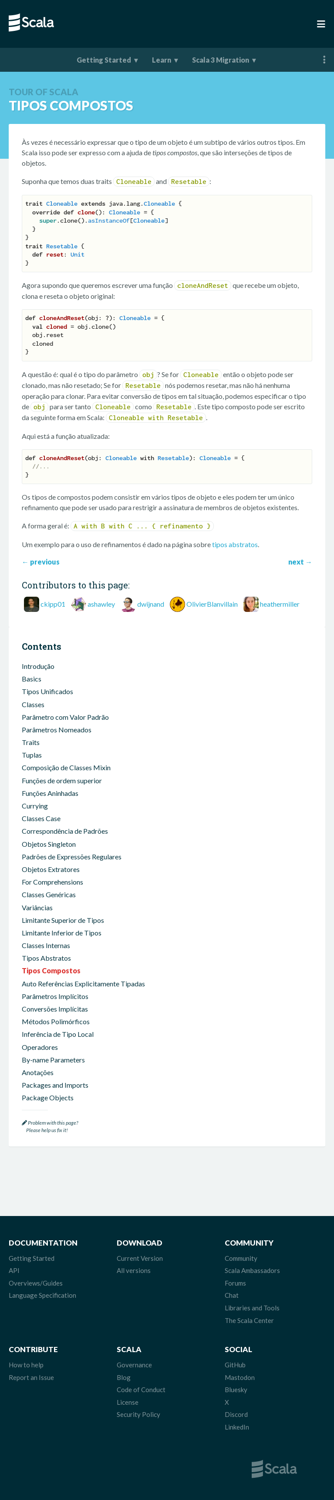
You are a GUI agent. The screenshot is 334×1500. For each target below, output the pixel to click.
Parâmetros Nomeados (56, 729)
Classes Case (41, 818)
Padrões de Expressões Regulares (71, 856)
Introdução (38, 666)
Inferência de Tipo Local (58, 1034)
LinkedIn (237, 1427)
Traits (31, 742)
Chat (232, 1295)
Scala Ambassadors (252, 1270)
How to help (26, 1365)
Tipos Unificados (47, 691)
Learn (161, 60)
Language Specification (42, 1295)
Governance (134, 1365)
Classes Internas (46, 945)
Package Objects (48, 1097)
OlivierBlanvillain (212, 604)
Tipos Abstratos (46, 958)
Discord (236, 1414)
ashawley (101, 604)
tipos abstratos (235, 544)
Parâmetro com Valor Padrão (65, 717)
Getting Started (104, 60)
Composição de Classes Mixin (66, 767)
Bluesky (236, 1389)
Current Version (140, 1258)
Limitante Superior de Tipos (63, 920)
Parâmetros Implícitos (55, 996)
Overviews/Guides (36, 1283)
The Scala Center (249, 1320)
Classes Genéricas (49, 894)
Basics (31, 679)
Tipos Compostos (51, 970)
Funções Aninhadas (50, 793)
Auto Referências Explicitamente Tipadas (83, 983)
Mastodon (240, 1377)
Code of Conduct (141, 1389)
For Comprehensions (52, 882)
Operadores (40, 1047)
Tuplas (32, 755)
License (127, 1402)
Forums (235, 1283)
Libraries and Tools (252, 1308)
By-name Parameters (53, 1060)
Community (241, 1258)
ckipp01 (52, 604)
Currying (35, 806)
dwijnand (150, 604)
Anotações (38, 1072)
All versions (134, 1270)
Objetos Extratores (51, 869)
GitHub (235, 1365)
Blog (124, 1377)
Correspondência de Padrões (65, 831)
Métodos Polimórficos (56, 1021)
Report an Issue (31, 1377)
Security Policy (138, 1414)
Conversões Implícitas (55, 1009)
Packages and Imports (55, 1085)
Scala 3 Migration (220, 60)
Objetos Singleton (49, 844)
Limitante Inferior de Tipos (61, 933)
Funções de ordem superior (62, 780)
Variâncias (37, 907)
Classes (33, 704)
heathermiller (280, 604)
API (14, 1270)
